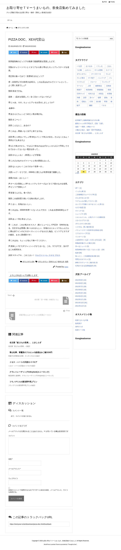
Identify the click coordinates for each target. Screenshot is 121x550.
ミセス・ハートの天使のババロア (23, 362)
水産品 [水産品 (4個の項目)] (101, 94)
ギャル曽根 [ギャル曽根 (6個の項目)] (99, 70)
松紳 (78, 253)
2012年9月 (80, 280)
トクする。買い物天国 (84, 227)
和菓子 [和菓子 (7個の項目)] (79, 90)
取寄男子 (78, 323)
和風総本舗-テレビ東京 (85, 243)
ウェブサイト (13, 478)
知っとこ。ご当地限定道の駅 (87, 256)
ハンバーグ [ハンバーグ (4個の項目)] (102, 78)
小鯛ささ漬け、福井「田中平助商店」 (89, 130)
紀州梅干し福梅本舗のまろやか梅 (87, 120)
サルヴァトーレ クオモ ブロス (47, 255)
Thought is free (72, 544)
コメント (11, 436)
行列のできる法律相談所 (85, 266)
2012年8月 (80, 283)
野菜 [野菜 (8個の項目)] (105, 101)
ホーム (11, 28)
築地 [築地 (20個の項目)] (105, 97)
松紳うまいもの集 (81, 320)
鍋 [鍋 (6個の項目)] (111, 101)
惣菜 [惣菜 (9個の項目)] (109, 90)
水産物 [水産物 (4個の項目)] (109, 94)
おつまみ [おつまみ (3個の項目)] (89, 66)
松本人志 (61, 262)
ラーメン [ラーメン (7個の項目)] (80, 86)
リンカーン (80, 237)
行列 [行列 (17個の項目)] (91, 101)
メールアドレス (14, 469)
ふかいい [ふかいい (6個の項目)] (88, 70)
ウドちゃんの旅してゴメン (86, 201)
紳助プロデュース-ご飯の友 (86, 262)
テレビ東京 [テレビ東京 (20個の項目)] (81, 78)
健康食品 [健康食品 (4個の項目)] (98, 86)
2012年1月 (80, 299)
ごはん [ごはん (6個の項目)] (109, 66)
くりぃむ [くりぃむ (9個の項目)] (99, 66)
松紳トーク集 (80, 330)
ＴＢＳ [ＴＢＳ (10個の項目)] (103, 105)
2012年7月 (80, 286)
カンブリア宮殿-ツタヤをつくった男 (89, 204)
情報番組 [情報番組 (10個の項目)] (100, 90)
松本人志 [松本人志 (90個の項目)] (91, 94)
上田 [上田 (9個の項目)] (89, 86)
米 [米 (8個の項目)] (111, 97)
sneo (66, 267)
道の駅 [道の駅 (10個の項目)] (98, 101)
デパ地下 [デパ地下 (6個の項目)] (91, 78)
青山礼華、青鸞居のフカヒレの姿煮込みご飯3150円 (31, 352)
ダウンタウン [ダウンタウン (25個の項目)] (81, 74)
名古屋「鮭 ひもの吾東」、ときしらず (25, 343)
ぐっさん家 (80, 191)
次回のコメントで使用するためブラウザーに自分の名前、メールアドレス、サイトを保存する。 (38, 491)
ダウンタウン (43, 262)
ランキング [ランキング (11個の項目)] (106, 82)
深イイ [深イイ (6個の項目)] (92, 97)
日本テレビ (53, 262)
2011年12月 (81, 303)
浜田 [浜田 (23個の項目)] (84, 97)
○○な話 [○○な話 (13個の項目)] (79, 66)
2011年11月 (80, 306)
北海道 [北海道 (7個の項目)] (108, 86)
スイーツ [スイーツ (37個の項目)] (109, 70)
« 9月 (77, 173)
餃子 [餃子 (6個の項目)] (78, 105)
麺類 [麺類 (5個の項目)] (90, 105)
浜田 (66, 262)
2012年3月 (80, 293)
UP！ (78, 188)
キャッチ (79, 211)
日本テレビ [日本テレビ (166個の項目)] (81, 94)
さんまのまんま (82, 198)
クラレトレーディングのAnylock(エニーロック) (29, 372)
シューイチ (81, 214)
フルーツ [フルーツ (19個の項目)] (93, 82)
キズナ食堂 (80, 207)
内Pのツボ (79, 327)
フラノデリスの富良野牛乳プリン (23, 382)
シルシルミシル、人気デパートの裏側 (90, 217)
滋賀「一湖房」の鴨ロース (85, 127)
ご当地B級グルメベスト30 (86, 194)
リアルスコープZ (82, 233)
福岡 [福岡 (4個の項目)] (99, 97)
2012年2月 (80, 296)
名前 (10, 459)
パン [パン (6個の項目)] (110, 78)
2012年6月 (80, 290)
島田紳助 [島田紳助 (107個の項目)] (89, 90)
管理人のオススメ (83, 259)
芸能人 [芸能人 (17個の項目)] (84, 101)
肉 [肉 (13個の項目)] (77, 101)
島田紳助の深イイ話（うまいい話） (89, 249)
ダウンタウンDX (23, 28)
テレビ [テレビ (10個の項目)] (108, 74)
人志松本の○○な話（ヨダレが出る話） (90, 240)
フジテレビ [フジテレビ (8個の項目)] (81, 82)
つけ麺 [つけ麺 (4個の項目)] (79, 70)
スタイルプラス (82, 220)
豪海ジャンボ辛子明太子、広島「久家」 (89, 123)
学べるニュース (82, 246)
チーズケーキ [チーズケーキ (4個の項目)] (96, 74)
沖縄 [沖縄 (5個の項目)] (78, 97)
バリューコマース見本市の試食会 (89, 230)
